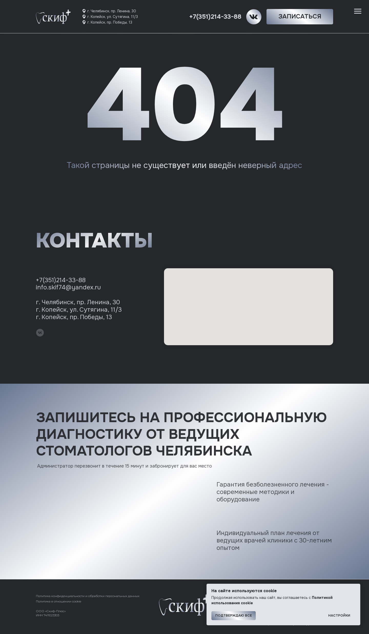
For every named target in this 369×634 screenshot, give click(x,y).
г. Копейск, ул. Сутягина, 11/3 (112, 16)
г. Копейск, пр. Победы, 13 (109, 22)
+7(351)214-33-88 (215, 17)
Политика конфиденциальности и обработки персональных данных (87, 596)
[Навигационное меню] (357, 11)
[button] (299, 16)
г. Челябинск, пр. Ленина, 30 (111, 11)
